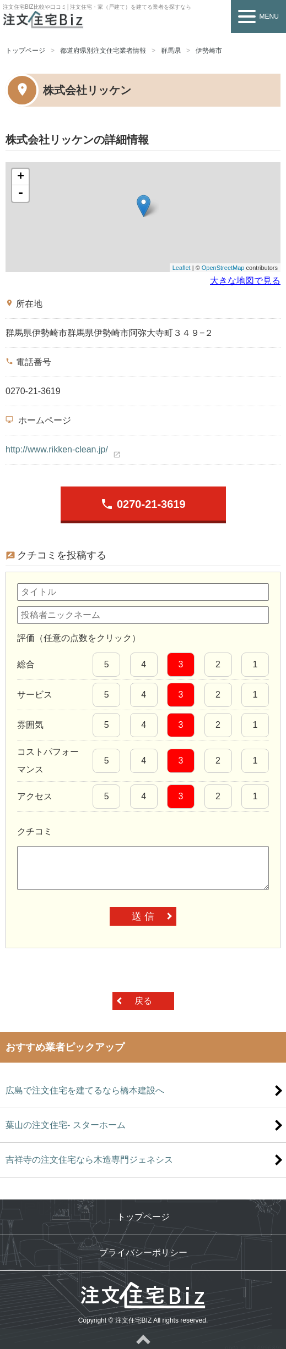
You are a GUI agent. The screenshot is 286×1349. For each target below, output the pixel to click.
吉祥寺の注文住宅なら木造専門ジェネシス (89, 1159)
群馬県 (171, 50)
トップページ (25, 50)
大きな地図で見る (245, 280)
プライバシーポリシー (143, 1252)
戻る (143, 1000)
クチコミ (34, 831)
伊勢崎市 (209, 50)
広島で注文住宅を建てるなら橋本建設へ (85, 1090)
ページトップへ (143, 1339)
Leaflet (181, 267)
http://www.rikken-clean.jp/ (57, 449)
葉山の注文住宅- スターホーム (66, 1125)
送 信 (143, 916)
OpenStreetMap (223, 267)
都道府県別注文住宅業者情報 (103, 50)
